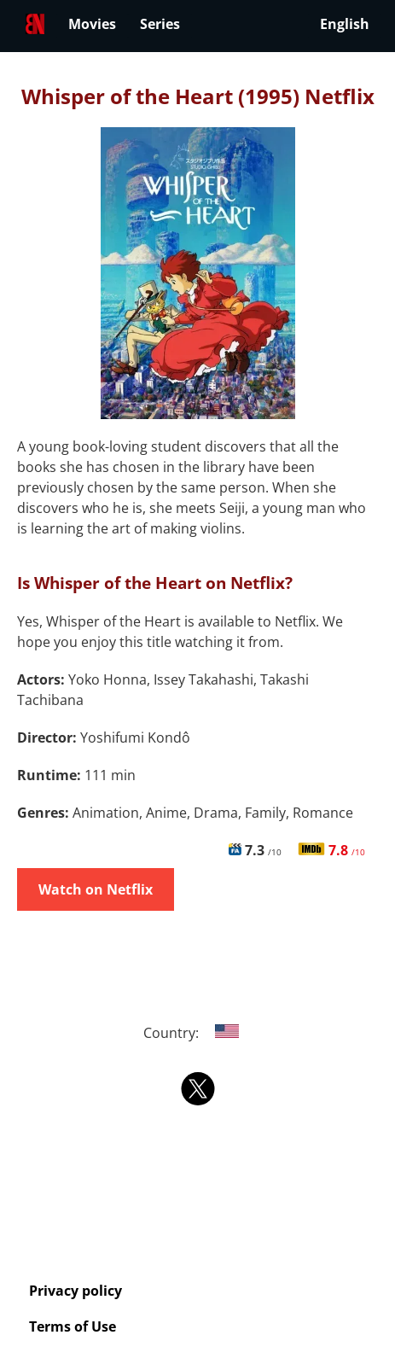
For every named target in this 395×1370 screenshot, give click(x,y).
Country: (197, 1032)
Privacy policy (75, 1290)
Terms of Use (72, 1326)
